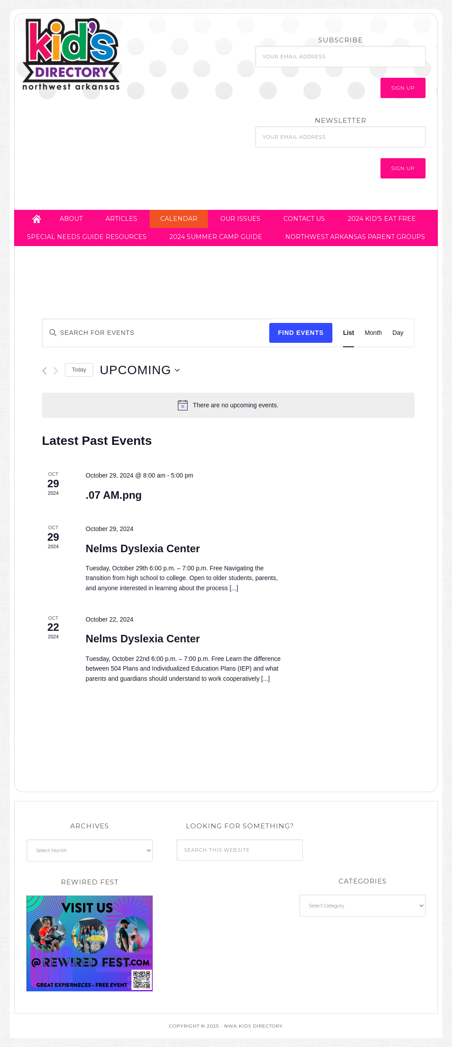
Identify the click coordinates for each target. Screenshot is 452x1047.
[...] (233, 588)
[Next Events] (55, 371)
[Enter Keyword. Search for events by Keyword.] (155, 333)
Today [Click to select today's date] (79, 370)
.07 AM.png (114, 495)
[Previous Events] (44, 371)
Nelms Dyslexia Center (143, 548)
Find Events (301, 332)
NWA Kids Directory (98, 54)
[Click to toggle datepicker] (140, 370)
